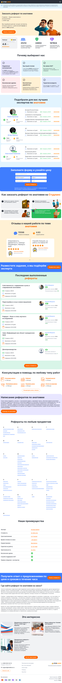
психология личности (7, 490)
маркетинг (19, 457)
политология (5, 483)
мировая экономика (21, 475)
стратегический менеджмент (38, 488)
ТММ (47, 484)
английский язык (6, 432)
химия (33, 496)
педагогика (5, 481)
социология (34, 483)
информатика (34, 447)
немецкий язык (35, 457)
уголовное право (6, 496)
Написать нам (5, 670)
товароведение (49, 486)
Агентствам (24, 667)
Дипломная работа (11, 384)
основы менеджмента (50, 459)
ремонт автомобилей (21, 483)
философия (19, 500)
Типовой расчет (50, 378)
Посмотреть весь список (31, 390)
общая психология (50, 455)
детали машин (6, 442)
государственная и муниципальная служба (36, 119)
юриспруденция (6, 515)
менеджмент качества (22, 468)
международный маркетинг (23, 464)
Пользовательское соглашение (54, 665)
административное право (8, 429)
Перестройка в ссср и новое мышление (16, 302)
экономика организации (51, 500)
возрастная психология (37, 429)
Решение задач (30, 384)
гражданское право (50, 429)
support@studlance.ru (8, 667)
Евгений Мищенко (50, 301)
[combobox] (23, 177)
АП (26, 128)
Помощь (24, 669)
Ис (26, 147)
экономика (48, 498)
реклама (19, 481)
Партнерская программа (28, 663)
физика (18, 496)
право (4, 484)
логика (4, 455)
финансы (19, 505)
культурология (49, 442)
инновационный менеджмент (38, 445)
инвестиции (34, 442)
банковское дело (21, 430)
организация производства (51, 457)
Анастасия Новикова (12, 153)
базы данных (20, 429)
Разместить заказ (54, 267)
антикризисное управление (9, 434)
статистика (34, 484)
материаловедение (21, 461)
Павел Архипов (12, 117)
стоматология (35, 486)
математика (19, 459)
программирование (7, 486)
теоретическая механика (51, 481)
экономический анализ (51, 507)
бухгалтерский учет (21, 432)
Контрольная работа (30, 151)
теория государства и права (52, 483)
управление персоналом (8, 500)
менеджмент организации (22, 469)
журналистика (20, 442)
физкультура (20, 498)
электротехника (49, 508)
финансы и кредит (21, 507)
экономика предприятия (51, 503)
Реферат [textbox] (34, 177)
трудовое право (49, 488)
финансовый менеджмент (22, 503)
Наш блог (24, 671)
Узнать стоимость (8, 32)
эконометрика (49, 496)
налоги (33, 455)
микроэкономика (21, 473)
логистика (5, 457)
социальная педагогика (37, 481)
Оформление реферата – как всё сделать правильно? (21, 641)
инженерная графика (36, 444)
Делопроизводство (9, 349)
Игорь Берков (13, 135)
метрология (19, 471)
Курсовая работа (10, 378)
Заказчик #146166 (18, 251)
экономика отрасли (50, 501)
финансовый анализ (21, 501)
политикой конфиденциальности (29, 189)
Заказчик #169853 (43, 248)
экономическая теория (51, 505)
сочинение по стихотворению (33, 114)
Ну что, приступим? (31, 657)
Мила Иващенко (49, 285)
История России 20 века (31, 110)
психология (5, 488)
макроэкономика (21, 455)
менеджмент (20, 466)
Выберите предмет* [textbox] (20, 177)
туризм (47, 490)
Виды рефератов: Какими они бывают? (53, 623)
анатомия (5, 430)
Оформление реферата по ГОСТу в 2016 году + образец (22, 624)
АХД (4, 436)
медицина (19, 462)
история (33, 449)
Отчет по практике (51, 384)
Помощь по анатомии (8, 411)
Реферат (28, 378)
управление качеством (8, 498)
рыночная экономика (21, 484)
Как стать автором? (26, 665)
